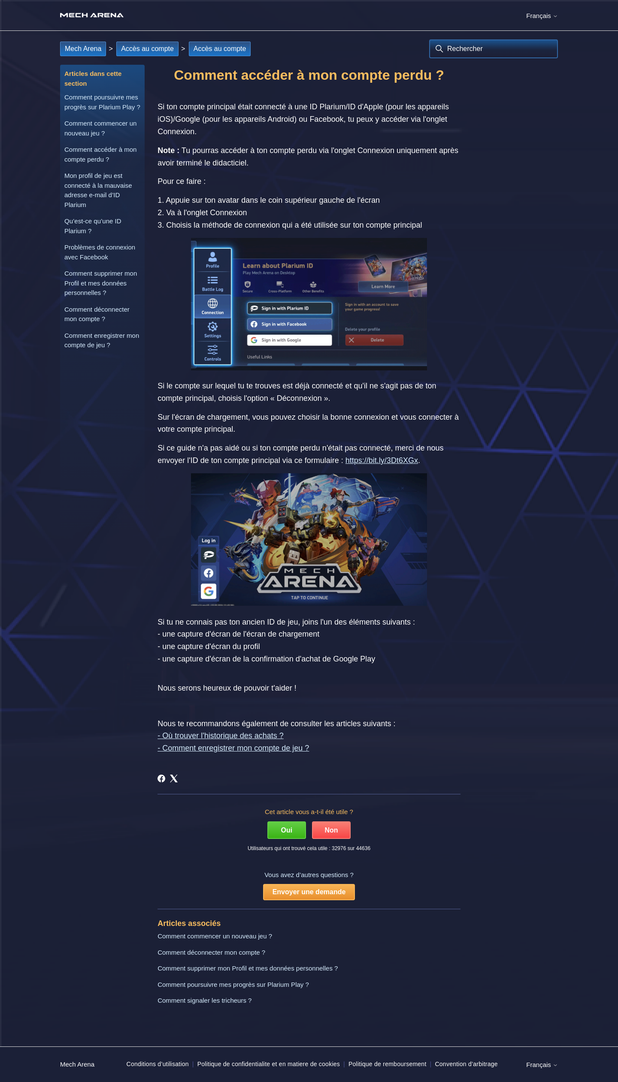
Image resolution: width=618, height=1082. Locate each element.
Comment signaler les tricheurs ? (204, 1000)
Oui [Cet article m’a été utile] (287, 830)
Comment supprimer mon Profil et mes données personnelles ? (100, 283)
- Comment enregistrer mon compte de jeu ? (233, 748)
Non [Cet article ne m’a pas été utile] (331, 830)
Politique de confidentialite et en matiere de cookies (268, 1064)
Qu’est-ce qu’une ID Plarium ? (92, 225)
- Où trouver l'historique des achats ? (221, 735)
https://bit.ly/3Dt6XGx (381, 460)
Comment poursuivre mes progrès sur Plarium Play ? (102, 102)
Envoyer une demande (309, 892)
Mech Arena (83, 48)
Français (542, 15)
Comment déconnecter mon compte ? (97, 314)
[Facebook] (161, 778)
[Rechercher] (493, 48)
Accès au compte (147, 48)
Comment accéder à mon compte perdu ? (100, 154)
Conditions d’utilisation (158, 1064)
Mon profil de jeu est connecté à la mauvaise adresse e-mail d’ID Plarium (98, 190)
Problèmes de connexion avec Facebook (99, 252)
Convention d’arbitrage (466, 1064)
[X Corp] (174, 778)
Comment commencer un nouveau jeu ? (100, 128)
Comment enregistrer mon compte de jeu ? (101, 340)
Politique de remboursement (387, 1064)
